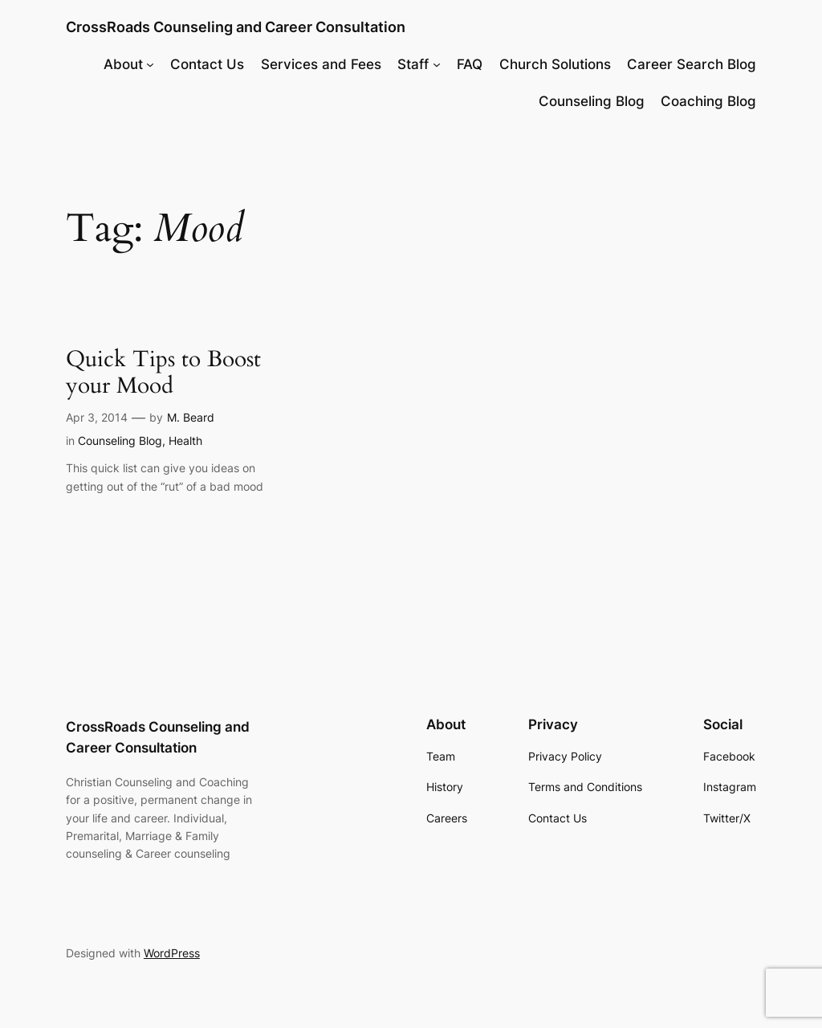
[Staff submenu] (437, 64)
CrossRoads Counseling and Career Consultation (235, 26)
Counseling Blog (120, 440)
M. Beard (190, 417)
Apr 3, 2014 (97, 417)
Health (185, 440)
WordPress (172, 953)
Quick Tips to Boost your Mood (163, 372)
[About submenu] (150, 64)
